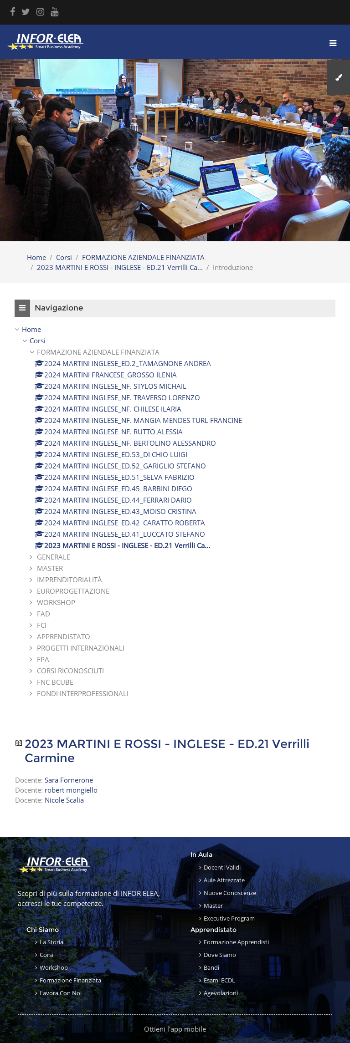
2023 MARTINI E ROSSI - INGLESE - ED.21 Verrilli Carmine (167, 751)
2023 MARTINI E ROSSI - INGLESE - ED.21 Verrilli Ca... (120, 267)
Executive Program (229, 918)
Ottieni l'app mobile (175, 1028)
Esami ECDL (219, 980)
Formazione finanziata (70, 980)
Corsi (64, 257)
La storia (51, 942)
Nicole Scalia (64, 799)
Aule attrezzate (224, 880)
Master (213, 905)
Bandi (211, 967)
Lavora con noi (61, 993)
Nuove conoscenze (230, 893)
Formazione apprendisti (236, 942)
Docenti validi (222, 867)
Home (36, 257)
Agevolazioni (221, 993)
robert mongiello (71, 789)
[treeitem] (175, 511)
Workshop (54, 967)
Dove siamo (220, 955)
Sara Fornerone (69, 779)
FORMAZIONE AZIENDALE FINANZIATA (143, 257)
